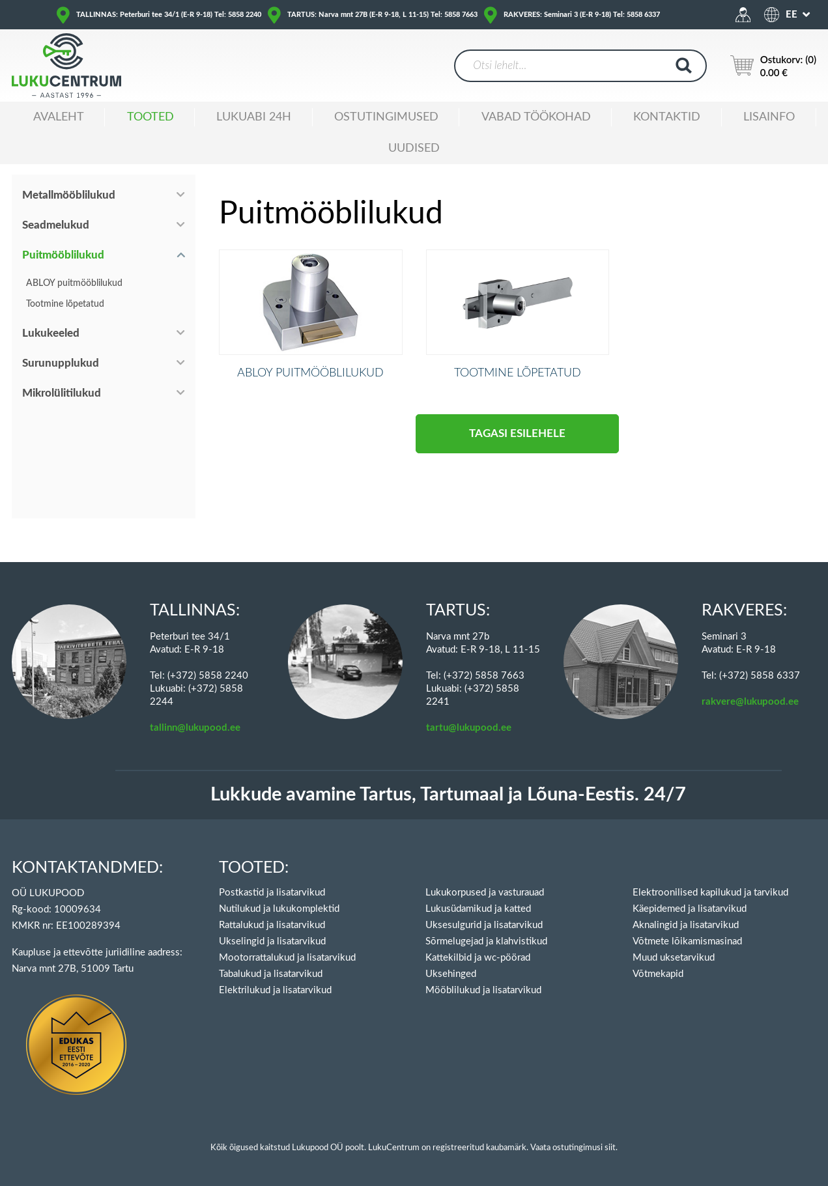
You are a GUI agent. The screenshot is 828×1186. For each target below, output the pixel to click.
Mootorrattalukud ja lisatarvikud (287, 958)
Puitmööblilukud (63, 255)
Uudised (414, 148)
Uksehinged (450, 974)
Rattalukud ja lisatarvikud (272, 925)
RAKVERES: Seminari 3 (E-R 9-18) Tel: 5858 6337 (582, 14)
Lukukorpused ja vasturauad (484, 892)
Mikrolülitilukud (61, 393)
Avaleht (58, 117)
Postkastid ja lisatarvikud (272, 892)
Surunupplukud (60, 363)
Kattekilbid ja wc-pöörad (477, 958)
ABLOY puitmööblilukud (74, 283)
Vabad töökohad (536, 117)
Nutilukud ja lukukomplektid (279, 909)
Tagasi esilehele (517, 450)
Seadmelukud (55, 225)
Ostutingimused (386, 117)
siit (610, 1148)
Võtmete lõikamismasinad (687, 941)
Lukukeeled (50, 333)
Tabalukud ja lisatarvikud (270, 974)
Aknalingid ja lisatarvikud (686, 925)
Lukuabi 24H (253, 117)
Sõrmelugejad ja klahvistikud (486, 941)
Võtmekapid (658, 974)
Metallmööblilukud (68, 195)
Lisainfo (769, 117)
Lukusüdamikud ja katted (478, 909)
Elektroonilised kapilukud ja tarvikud (710, 892)
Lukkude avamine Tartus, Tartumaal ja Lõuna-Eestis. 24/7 (448, 794)
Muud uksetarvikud (674, 958)
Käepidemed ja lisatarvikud (690, 909)
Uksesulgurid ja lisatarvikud (484, 925)
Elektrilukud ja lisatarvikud (275, 990)
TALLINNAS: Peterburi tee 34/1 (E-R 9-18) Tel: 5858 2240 (168, 14)
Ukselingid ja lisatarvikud (272, 941)
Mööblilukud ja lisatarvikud (483, 990)
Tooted (150, 117)
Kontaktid (666, 117)
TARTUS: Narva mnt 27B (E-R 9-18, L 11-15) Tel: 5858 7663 (382, 14)
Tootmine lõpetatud (65, 304)
